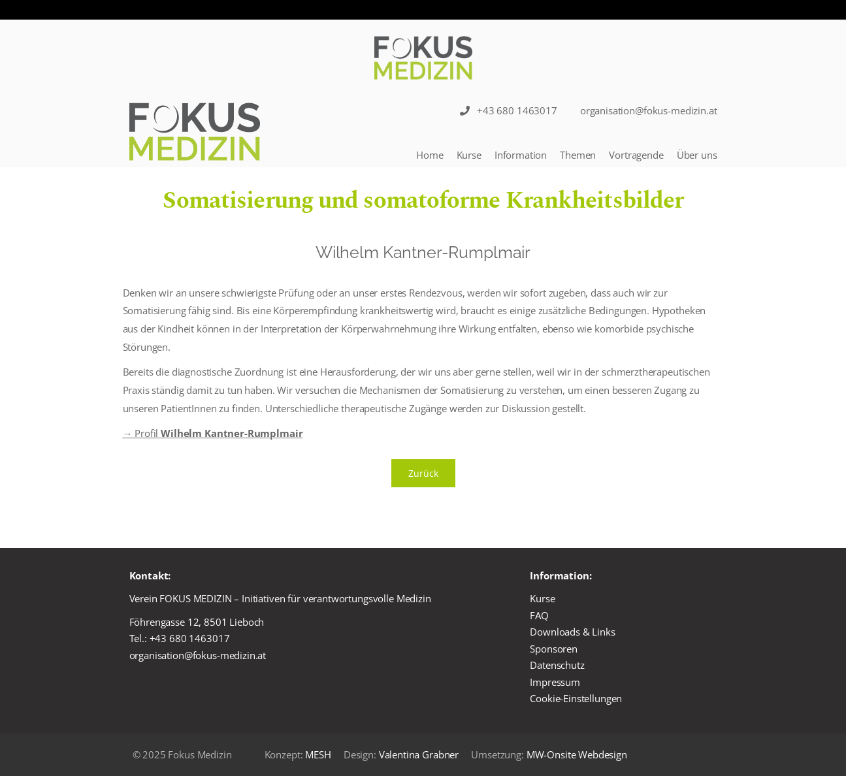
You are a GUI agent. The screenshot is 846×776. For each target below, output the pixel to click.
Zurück (423, 473)
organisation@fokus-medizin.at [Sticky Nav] (648, 110)
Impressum (555, 681)
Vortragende (636, 154)
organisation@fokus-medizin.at (198, 655)
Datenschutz (557, 664)
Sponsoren (554, 648)
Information (521, 154)
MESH (318, 754)
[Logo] (423, 58)
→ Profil (213, 433)
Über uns (697, 154)
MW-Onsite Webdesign (577, 754)
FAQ (539, 615)
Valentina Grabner (419, 754)
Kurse (469, 154)
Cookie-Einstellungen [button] (576, 698)
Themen (578, 154)
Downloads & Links (572, 631)
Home (429, 154)
